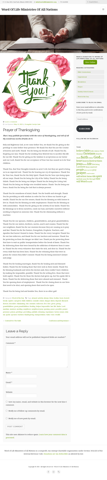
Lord (63, 306)
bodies (56, 298)
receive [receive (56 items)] (92, 173)
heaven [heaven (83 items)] (86, 161)
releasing (41, 312)
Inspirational (82, 77)
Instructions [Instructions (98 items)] (95, 160)
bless (51, 298)
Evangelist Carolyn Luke (32, 124)
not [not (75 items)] (95, 167)
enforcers (39, 304)
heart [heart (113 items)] (79, 160)
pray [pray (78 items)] (94, 170)
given (53, 304)
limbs (59, 306)
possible (58, 309)
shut (66, 312)
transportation (40, 315)
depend (58, 301)
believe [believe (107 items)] (80, 150)
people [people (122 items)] (80, 169)
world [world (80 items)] (89, 181)
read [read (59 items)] (88, 173)
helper (38, 306)
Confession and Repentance (59, 321)
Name (9, 372)
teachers (21, 315)
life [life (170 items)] (89, 164)
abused (34, 298)
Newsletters (82, 82)
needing (20, 309)
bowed (66, 298)
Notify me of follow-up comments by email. (27, 411)
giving (58, 304)
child (23, 301)
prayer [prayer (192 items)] (81, 173)
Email (9, 382)
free (49, 304)
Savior (56, 312)
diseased (65, 301)
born (61, 298)
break (5, 301)
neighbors (27, 309)
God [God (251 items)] (97, 157)
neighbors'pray (37, 309)
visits (48, 315)
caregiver (17, 301)
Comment (10, 343)
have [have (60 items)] (102, 158)
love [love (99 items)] (83, 166)
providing (27, 312)
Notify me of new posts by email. (22, 418)
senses (62, 312)
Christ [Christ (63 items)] (102, 151)
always (46, 298)
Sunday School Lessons (85, 91)
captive (10, 301)
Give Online (90, 62)
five (45, 304)
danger (47, 301)
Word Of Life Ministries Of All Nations (29, 9)
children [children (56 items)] (96, 151)
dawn (53, 301)
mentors (13, 309)
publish (34, 312)
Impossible (45, 306)
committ (36, 301)
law (51, 306)
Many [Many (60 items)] (88, 167)
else (27, 304)
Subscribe (84, 129)
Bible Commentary (84, 72)
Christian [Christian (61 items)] (79, 154)
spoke (8, 315)
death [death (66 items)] (78, 158)
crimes (41, 301)
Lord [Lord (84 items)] (78, 167)
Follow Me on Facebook (87, 139)
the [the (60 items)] (88, 179)
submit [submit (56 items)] (84, 179)
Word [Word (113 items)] (84, 181)
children (29, 301)
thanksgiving (29, 315)
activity (40, 298)
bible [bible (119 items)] (87, 150)
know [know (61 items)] (85, 164)
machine (6, 309)
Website (9, 392)
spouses (14, 315)
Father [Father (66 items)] (91, 158)
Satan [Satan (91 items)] (89, 176)
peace (52, 309)
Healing (32, 306)
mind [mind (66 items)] (92, 167)
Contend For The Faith (13, 321)
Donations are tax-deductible (56, 454)
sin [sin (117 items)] (94, 176)
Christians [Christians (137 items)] (89, 153)
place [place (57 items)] (86, 170)
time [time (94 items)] (98, 178)
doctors (5, 304)
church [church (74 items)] (99, 154)
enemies (32, 304)
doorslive (12, 304)
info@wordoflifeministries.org (46, 2)
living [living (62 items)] (98, 164)
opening (47, 309)
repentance (49, 312)
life (55, 306)
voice (53, 315)
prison (12, 312)
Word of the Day (18, 298)
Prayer (80, 87)
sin (4, 315)
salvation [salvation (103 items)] (81, 176)
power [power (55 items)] (90, 170)
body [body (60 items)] (92, 151)
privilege (19, 312)
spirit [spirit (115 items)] (99, 176)
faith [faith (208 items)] (84, 157)
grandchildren (8, 306)
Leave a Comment (11, 122)
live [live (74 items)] (93, 164)
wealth (57, 315)
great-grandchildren (21, 306)
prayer (64, 309)
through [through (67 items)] (92, 179)
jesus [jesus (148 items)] (79, 164)
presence (6, 312)
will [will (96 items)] (78, 181)
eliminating (21, 304)
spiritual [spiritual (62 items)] (79, 179)
